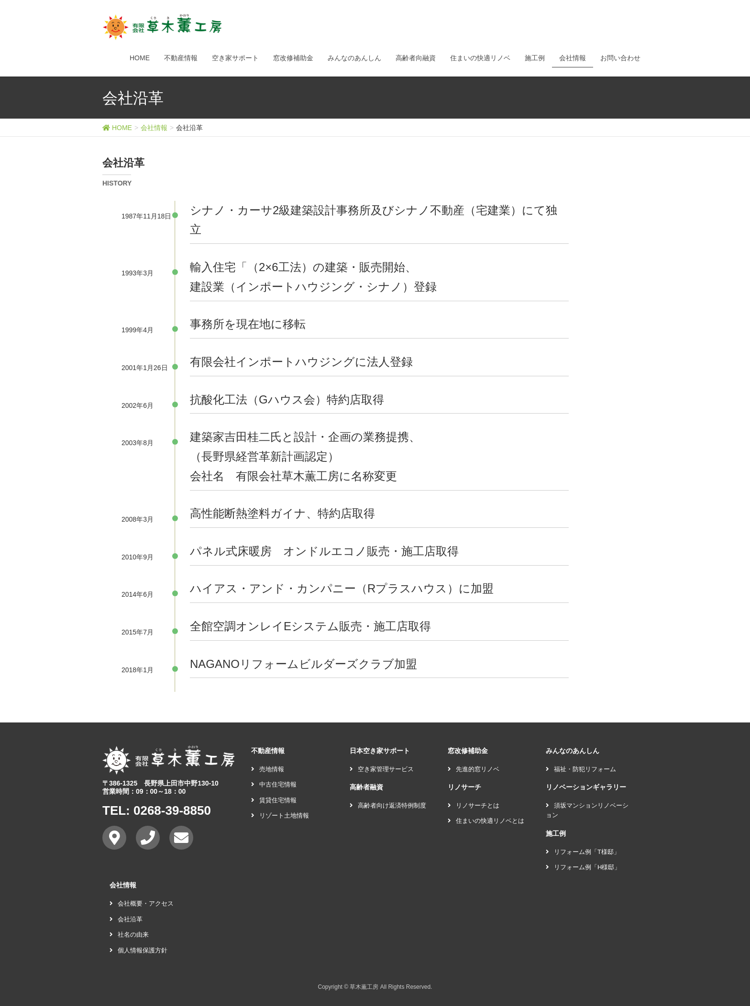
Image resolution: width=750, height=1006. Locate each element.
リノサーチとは (473, 805)
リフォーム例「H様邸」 (583, 867)
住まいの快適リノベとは (486, 820)
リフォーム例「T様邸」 (583, 851)
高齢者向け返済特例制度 (388, 805)
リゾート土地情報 (280, 815)
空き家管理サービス (382, 769)
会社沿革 (126, 919)
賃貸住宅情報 (274, 800)
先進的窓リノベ (473, 769)
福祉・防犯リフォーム (581, 769)
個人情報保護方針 (138, 950)
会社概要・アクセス (142, 903)
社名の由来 (129, 934)
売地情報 (267, 769)
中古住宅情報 (274, 784)
